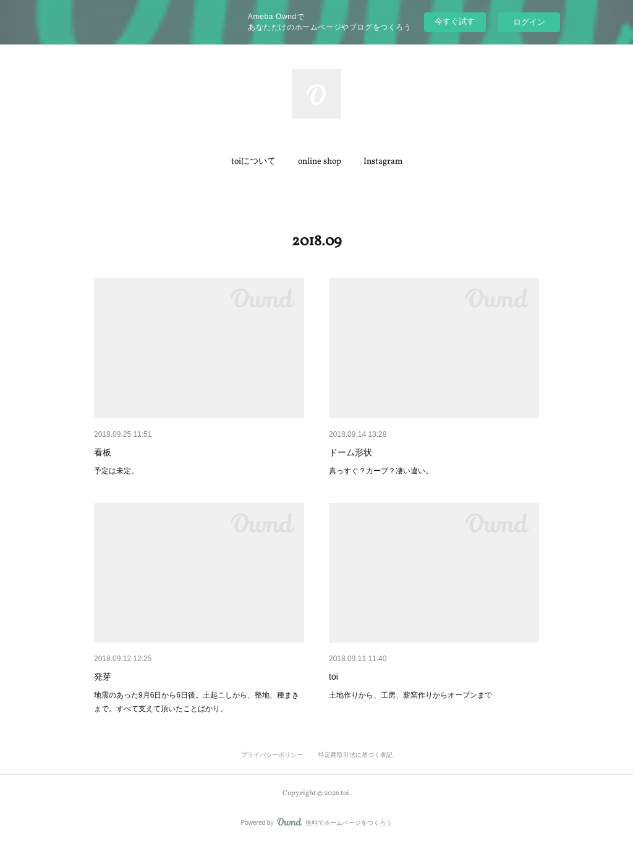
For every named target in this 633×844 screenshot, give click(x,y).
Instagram (382, 161)
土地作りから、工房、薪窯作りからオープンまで (410, 695)
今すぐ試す (455, 21)
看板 (102, 452)
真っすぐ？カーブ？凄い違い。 (381, 470)
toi (333, 677)
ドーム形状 (350, 452)
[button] (253, 161)
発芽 (102, 677)
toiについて (253, 161)
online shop (319, 161)
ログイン (529, 22)
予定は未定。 (116, 470)
